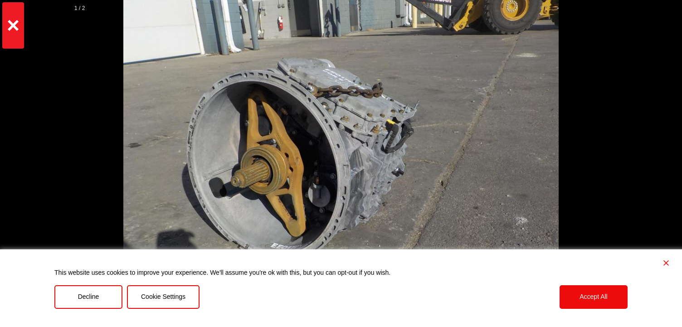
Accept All (593, 296)
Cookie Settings (163, 296)
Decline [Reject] (88, 296)
